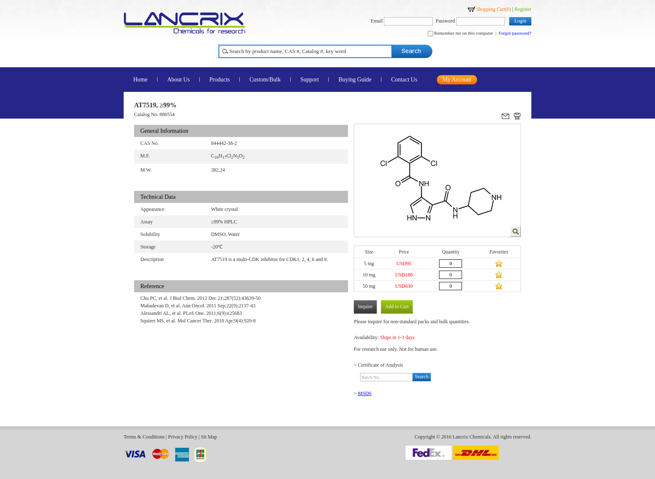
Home (140, 79)
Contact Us (404, 79)
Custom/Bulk (265, 79)
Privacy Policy (182, 437)
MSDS (365, 393)
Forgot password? (515, 32)
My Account (457, 79)
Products (219, 79)
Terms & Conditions (144, 437)
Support (309, 79)
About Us (178, 79)
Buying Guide (354, 79)
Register (523, 9)
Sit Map (209, 437)
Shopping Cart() (493, 9)
